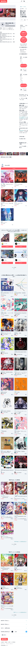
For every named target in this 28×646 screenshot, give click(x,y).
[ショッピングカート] (24, 1)
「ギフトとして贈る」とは (23, 99)
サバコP (5, 243)
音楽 (21, 6)
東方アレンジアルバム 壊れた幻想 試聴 (7, 204)
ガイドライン (3, 643)
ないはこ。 (20, 260)
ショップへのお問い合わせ (22, 147)
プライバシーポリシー (9, 643)
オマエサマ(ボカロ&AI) (18, 184)
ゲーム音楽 (2, 183)
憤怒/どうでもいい (4, 222)
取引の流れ (22, 136)
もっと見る (14, 268)
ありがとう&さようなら (18, 203)
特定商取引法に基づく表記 (22, 143)
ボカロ (24, 6)
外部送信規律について (4, 645)
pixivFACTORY (21, 130)
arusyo (5, 260)
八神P (19, 243)
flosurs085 (7, 165)
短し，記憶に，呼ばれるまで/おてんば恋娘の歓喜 (7, 185)
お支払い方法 (22, 138)
